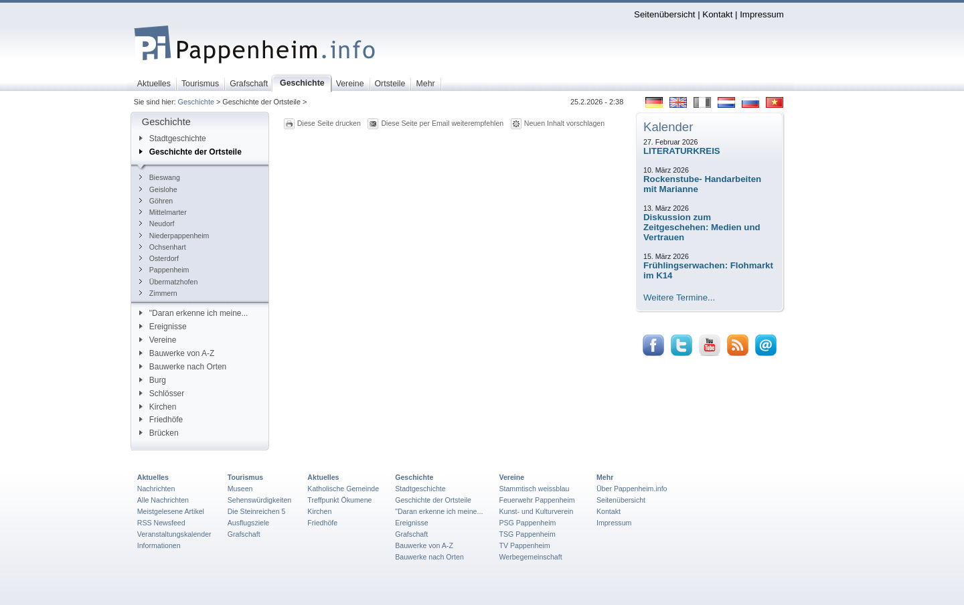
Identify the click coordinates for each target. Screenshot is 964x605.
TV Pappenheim (524, 545)
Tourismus (245, 477)
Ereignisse (163, 326)
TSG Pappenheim (527, 534)
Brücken (159, 433)
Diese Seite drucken (329, 123)
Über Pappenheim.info (631, 489)
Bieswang (159, 177)
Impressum (762, 14)
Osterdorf (159, 258)
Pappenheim (164, 270)
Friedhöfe (161, 419)
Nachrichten (156, 489)
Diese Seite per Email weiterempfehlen (442, 123)
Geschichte (196, 102)
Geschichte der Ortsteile (190, 152)
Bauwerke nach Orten (182, 366)
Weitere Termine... (679, 297)
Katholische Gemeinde (343, 489)
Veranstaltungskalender (174, 534)
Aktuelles (153, 477)
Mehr (604, 477)
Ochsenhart (162, 247)
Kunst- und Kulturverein (536, 511)
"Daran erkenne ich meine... (193, 313)
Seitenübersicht (664, 14)
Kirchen (157, 407)
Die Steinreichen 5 (257, 511)
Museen (240, 489)
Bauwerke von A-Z (177, 353)
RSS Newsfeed (161, 523)
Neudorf (157, 224)
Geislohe (158, 189)
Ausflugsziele (249, 523)
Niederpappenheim (174, 236)
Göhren (156, 201)
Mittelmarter (163, 212)
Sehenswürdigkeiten (260, 500)
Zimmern (158, 293)
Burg (152, 380)
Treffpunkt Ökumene (339, 500)
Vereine (158, 340)
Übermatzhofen (168, 282)
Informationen (159, 545)
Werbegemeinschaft (530, 557)
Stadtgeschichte (172, 138)
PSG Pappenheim (527, 523)
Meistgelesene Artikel (170, 511)
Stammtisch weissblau (534, 489)
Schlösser (161, 393)
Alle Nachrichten (163, 500)
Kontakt (717, 14)
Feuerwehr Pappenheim (536, 500)
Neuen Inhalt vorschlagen (564, 123)
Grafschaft (244, 534)
